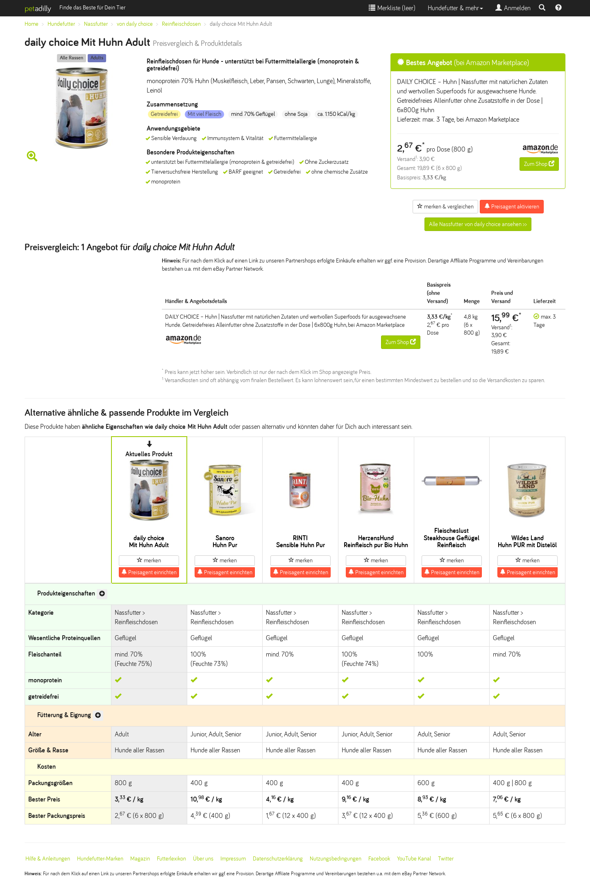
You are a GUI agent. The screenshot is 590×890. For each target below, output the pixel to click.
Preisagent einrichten (149, 572)
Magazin (140, 859)
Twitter (446, 859)
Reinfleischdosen (181, 24)
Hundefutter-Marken (100, 859)
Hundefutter (61, 24)
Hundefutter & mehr (455, 8)
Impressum (233, 859)
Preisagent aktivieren (511, 206)
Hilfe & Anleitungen (47, 859)
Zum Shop (539, 164)
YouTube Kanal (414, 859)
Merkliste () (392, 8)
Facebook (379, 859)
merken (149, 560)
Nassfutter (96, 24)
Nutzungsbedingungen (335, 859)
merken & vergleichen (445, 206)
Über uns (203, 859)
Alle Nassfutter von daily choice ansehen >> (478, 224)
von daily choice (135, 24)
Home (32, 24)
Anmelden (513, 8)
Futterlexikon (171, 859)
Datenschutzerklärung (278, 859)
